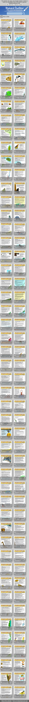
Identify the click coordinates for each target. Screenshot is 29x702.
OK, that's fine (10, 4)
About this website (6, 701)
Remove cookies (18, 4)
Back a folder (6, 16)
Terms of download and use (20, 701)
